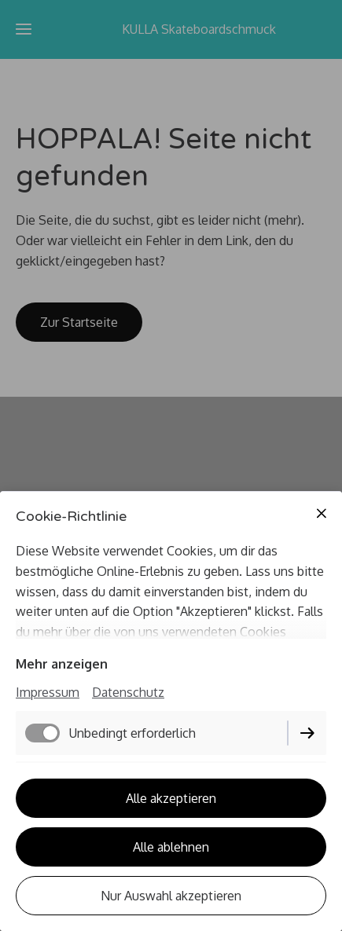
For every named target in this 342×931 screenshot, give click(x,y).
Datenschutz (128, 692)
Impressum (47, 692)
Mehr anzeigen (62, 664)
